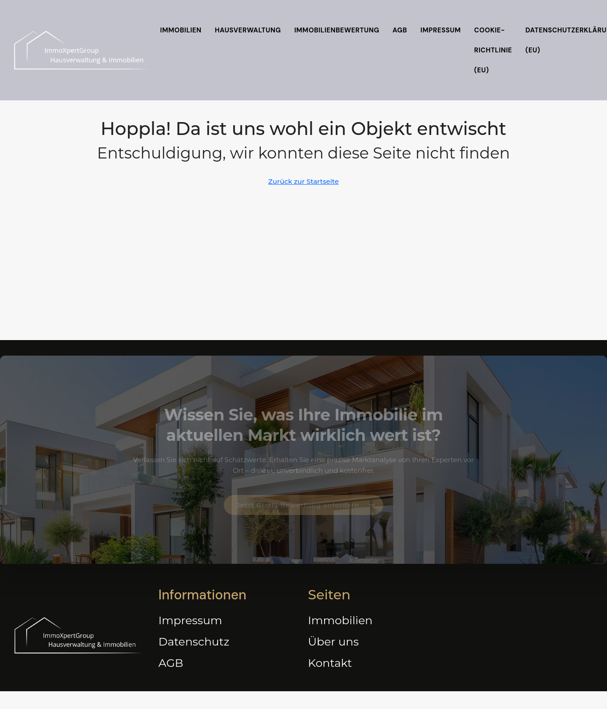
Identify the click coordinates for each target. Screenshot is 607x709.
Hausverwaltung (248, 30)
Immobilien (181, 30)
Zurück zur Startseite (303, 181)
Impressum (441, 30)
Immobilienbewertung (336, 30)
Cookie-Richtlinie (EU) (493, 50)
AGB (400, 30)
